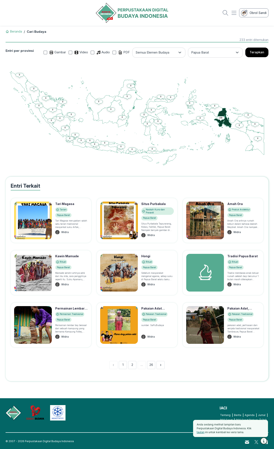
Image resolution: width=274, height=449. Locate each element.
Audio (103, 52)
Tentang (225, 415)
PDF (124, 52)
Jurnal (261, 415)
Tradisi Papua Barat (242, 256)
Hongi (145, 256)
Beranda (14, 31)
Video (81, 52)
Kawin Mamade (67, 256)
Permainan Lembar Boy (70, 311)
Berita (237, 415)
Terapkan (257, 52)
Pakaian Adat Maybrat (151, 311)
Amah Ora (235, 204)
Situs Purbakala (153, 204)
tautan (200, 432)
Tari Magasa (64, 204)
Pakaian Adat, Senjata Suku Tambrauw (238, 313)
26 (151, 365)
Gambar (57, 52)
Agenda (250, 415)
